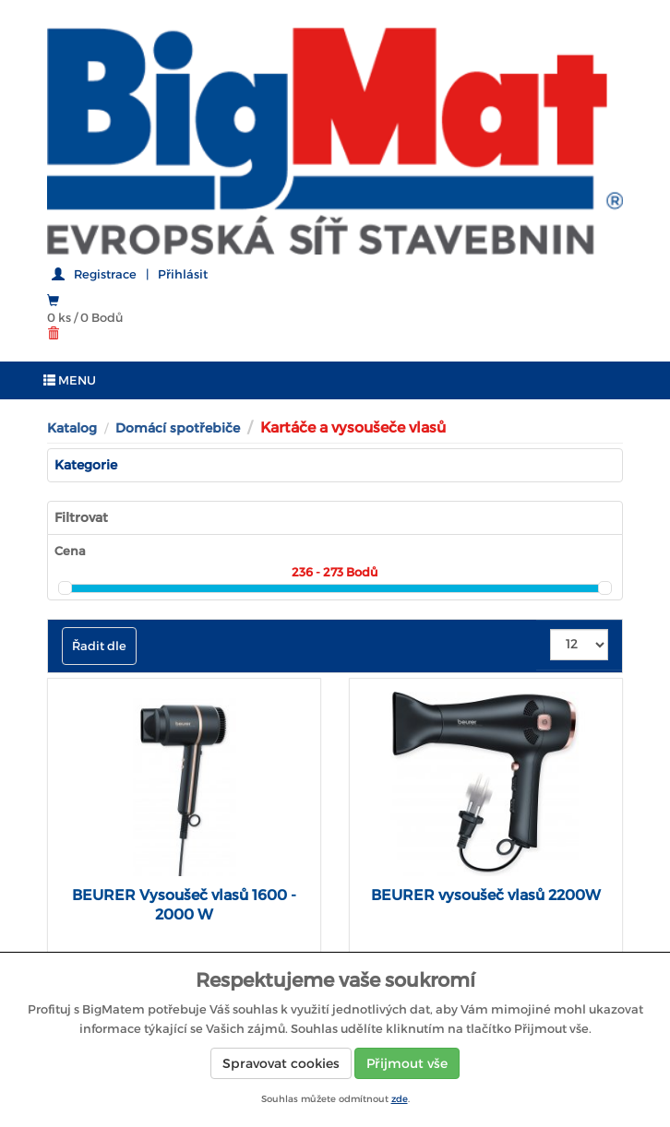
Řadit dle (99, 646)
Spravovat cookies (281, 1063)
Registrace (105, 274)
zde (399, 1099)
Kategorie (85, 465)
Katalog (72, 428)
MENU (69, 380)
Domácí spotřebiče (177, 428)
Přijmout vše (407, 1063)
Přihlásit (183, 274)
